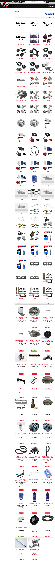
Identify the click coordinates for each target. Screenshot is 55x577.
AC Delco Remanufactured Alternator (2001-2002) (34, 434)
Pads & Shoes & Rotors (34, 284)
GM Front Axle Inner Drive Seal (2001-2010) (48, 526)
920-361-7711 (32, 565)
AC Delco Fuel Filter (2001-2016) (21, 433)
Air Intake (48, 44)
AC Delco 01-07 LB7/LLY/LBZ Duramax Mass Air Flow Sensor (48, 364)
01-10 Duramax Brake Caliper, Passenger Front (34, 341)
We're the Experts (6, 28)
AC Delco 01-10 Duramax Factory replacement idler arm (21, 388)
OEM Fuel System (34, 241)
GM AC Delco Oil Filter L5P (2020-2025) (21, 503)
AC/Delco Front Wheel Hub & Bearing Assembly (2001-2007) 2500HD (34, 457)
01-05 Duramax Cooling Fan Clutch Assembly (34, 318)
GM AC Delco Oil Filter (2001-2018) (47, 480)
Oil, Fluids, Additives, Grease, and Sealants (47, 242)
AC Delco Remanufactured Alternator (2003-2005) (47, 434)
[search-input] (34, 2)
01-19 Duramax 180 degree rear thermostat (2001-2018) (21, 364)
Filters (47, 157)
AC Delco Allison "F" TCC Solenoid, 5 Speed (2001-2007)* (34, 410)
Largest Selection (5, 31)
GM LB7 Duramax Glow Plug (21, 549)
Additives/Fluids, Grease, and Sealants (34, 45)
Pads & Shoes (34, 270)
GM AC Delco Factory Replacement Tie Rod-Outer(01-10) (21, 480)
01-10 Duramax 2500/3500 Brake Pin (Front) (47, 318)
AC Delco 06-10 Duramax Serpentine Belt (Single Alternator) (34, 388)
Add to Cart (34, 327)
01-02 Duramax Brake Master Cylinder (21, 318)
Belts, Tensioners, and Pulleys (48, 58)
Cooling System (34, 100)
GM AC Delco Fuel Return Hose (34, 479)
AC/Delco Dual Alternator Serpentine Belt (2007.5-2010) (21, 457)
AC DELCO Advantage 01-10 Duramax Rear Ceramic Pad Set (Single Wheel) (21, 411)
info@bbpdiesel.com (31, 570)
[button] (35, 2)
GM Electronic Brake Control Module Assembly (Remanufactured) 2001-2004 (21, 527)
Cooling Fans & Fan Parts (21, 100)
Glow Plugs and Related (34, 213)
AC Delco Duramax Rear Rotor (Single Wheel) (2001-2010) (48, 410)
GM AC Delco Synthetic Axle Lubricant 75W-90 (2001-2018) (47, 503)
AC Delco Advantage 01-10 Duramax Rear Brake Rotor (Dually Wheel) (47, 388)
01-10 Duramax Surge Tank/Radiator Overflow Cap (47, 341)
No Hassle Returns (6, 34)
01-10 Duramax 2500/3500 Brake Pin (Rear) (21, 341)
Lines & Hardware (47, 213)
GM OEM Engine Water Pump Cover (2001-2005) (34, 550)
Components (34, 86)
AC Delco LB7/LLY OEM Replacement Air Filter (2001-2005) (34, 364)
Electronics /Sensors (34, 157)
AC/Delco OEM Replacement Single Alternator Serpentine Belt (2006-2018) (48, 457)
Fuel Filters (47, 185)
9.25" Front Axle (21, 30)
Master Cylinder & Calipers (47, 227)
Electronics (21, 143)
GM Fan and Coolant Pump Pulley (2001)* (34, 526)
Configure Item (34, 350)
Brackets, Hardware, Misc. (21, 86)
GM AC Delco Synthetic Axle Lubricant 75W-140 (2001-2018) (34, 503)
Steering (47, 284)
